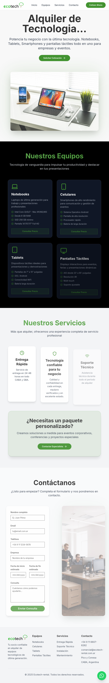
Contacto (73, 5)
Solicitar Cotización (54, 58)
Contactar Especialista (54, 446)
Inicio (34, 5)
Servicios (59, 5)
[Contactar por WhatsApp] (101, 676)
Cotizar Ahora (95, 5)
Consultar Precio (30, 235)
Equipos (46, 5)
